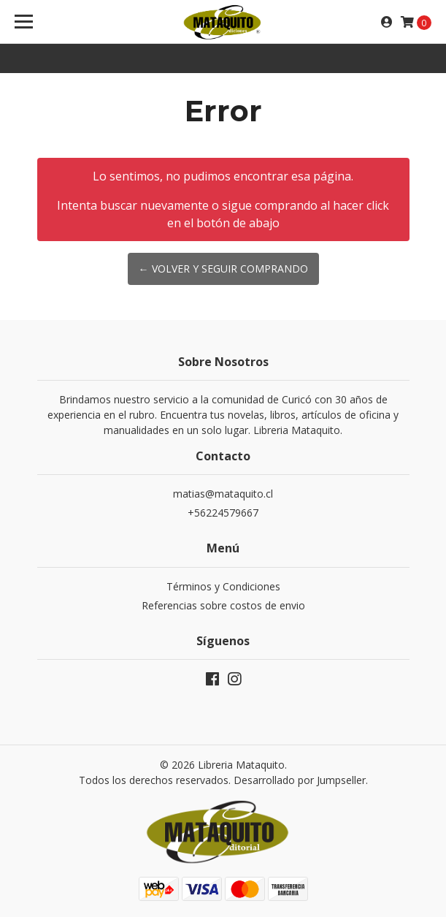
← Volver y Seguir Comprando (223, 268)
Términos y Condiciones (223, 586)
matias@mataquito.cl (223, 494)
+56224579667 (223, 513)
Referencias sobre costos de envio (223, 605)
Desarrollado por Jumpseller (300, 780)
